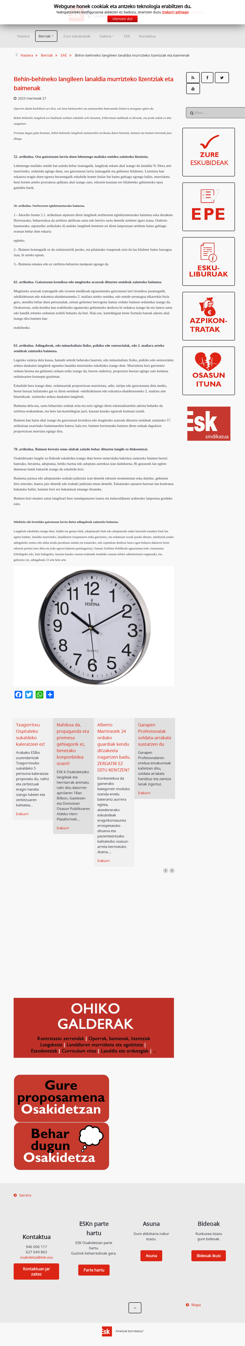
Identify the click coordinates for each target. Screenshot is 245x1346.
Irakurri (22, 813)
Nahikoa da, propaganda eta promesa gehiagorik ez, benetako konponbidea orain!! (73, 744)
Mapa (196, 1304)
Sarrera (25, 1195)
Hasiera (23, 36)
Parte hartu (94, 1270)
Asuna (151, 1255)
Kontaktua (147, 36)
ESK (127, 36)
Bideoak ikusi (209, 1255)
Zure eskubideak (76, 36)
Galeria (105, 36)
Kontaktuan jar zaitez (36, 1271)
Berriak (44, 36)
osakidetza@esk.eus (36, 1257)
